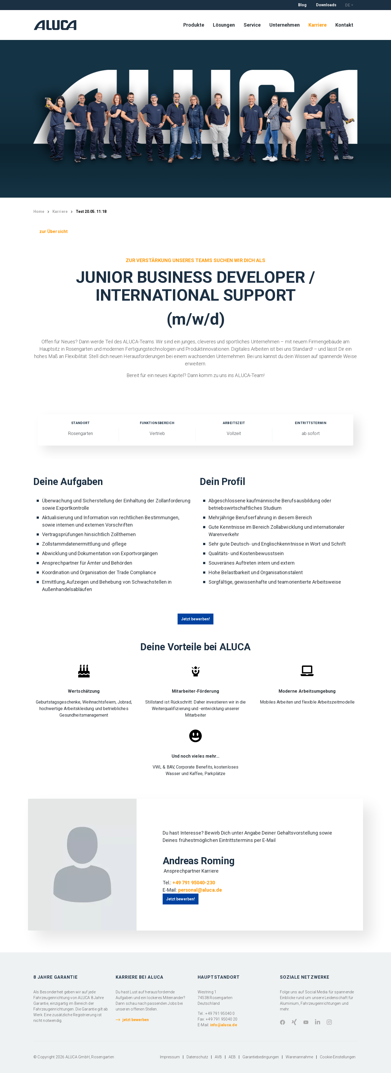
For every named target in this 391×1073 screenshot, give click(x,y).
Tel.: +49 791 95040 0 (216, 1013)
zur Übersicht (53, 231)
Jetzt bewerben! (195, 619)
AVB (218, 1057)
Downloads (326, 5)
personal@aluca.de (200, 890)
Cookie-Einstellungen (337, 1057)
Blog (302, 5)
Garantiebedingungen (260, 1057)
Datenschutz (197, 1057)
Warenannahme (299, 1057)
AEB (232, 1057)
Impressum (170, 1057)
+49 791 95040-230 (193, 882)
